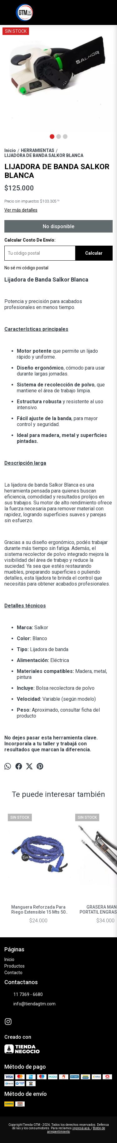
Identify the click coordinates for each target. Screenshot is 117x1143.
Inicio (9, 959)
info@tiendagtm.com (30, 1004)
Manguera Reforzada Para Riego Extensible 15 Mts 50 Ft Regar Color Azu (38, 910)
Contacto (13, 972)
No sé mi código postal (26, 267)
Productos (14, 966)
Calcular (94, 253)
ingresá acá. (81, 1128)
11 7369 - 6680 (23, 994)
